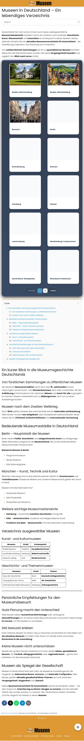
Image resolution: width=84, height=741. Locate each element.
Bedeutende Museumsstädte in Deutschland (28, 319)
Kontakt (59, 736)
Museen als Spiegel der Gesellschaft (24, 359)
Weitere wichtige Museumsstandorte (28, 330)
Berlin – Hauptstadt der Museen (25, 323)
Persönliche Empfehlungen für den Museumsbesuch (31, 345)
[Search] (78, 21)
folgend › (54, 291)
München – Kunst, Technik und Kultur (28, 326)
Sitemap (67, 736)
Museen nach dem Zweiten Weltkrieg (27, 315)
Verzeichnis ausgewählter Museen (23, 334)
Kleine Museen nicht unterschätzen (27, 355)
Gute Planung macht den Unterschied (28, 348)
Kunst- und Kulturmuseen (23, 337)
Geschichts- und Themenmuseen (27, 341)
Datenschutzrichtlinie (32, 736)
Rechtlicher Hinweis (47, 736)
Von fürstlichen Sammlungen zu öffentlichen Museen (34, 312)
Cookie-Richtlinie (16, 736)
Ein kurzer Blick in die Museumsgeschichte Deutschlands (31, 308)
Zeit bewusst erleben (21, 352)
